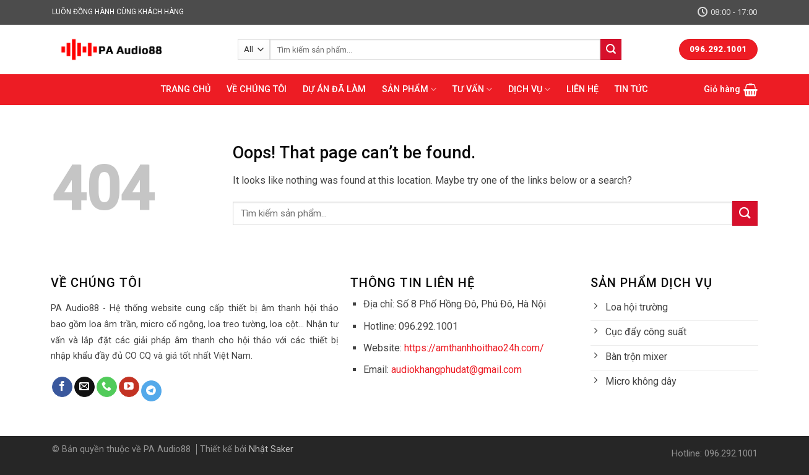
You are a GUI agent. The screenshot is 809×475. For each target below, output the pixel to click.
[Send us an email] (84, 387)
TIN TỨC (631, 89)
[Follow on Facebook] (62, 387)
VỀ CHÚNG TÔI (257, 89)
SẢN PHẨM (409, 89)
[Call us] (107, 387)
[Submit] (610, 49)
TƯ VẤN (472, 89)
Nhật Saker (271, 449)
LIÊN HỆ (582, 89)
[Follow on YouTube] (129, 387)
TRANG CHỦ (185, 89)
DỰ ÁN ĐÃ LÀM (334, 89)
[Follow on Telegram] (151, 390)
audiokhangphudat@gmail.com (456, 369)
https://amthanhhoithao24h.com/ (474, 348)
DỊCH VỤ (529, 89)
